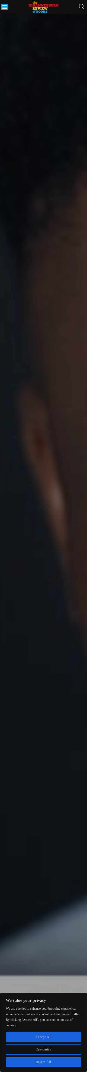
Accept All (43, 1037)
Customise (43, 1049)
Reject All (43, 1062)
